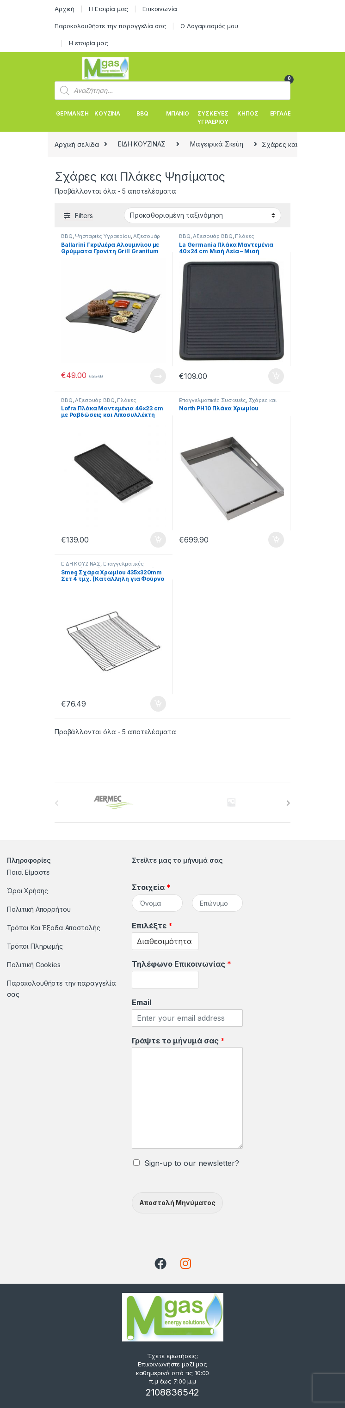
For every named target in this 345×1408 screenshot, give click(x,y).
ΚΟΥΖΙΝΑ (107, 113)
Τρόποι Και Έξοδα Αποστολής (53, 928)
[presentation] (288, 803)
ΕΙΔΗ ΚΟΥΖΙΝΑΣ (142, 144)
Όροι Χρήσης (27, 891)
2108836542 (173, 1392)
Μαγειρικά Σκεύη (216, 144)
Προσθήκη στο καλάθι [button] (276, 376)
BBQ (142, 113)
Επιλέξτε (152, 925)
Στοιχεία (151, 887)
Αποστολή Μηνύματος (177, 1203)
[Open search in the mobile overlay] (172, 90)
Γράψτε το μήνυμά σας (178, 1040)
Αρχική (64, 8)
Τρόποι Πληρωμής (35, 946)
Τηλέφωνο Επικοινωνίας (181, 964)
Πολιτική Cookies (34, 965)
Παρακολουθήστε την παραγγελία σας (110, 26)
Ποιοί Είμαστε (28, 872)
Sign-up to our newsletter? (191, 1163)
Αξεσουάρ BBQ (212, 236)
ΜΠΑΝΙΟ (177, 113)
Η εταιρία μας (88, 43)
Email (141, 1002)
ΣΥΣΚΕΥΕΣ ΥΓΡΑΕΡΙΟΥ (212, 117)
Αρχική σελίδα (77, 144)
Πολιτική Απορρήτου (38, 909)
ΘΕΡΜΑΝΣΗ (72, 113)
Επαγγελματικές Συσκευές (212, 400)
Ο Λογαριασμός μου (209, 26)
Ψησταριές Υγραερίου (102, 236)
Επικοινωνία (159, 8)
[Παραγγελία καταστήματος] (202, 215)
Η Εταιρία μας (108, 8)
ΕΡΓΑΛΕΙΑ (283, 113)
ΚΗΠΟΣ (247, 113)
